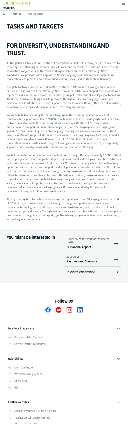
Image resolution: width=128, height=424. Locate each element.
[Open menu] (123, 3)
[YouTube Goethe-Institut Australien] (58, 310)
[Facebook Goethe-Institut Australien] (48, 310)
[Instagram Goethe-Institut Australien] (69, 310)
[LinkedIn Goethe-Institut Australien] (80, 310)
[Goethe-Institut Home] (16, 3)
